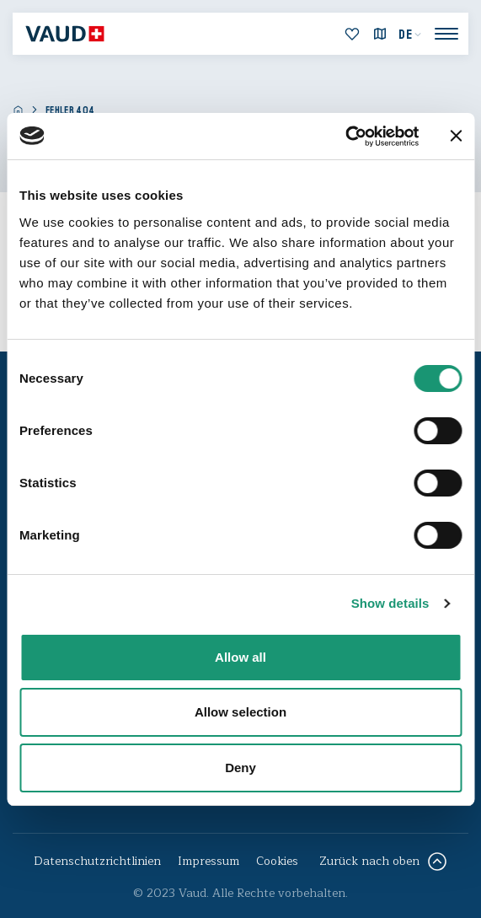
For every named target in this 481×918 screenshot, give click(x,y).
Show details (390, 603)
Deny (240, 767)
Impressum (208, 861)
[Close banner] (456, 136)
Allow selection (240, 712)
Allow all (240, 657)
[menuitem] (410, 34)
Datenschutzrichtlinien (97, 861)
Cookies (277, 861)
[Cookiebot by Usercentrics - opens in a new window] (345, 137)
